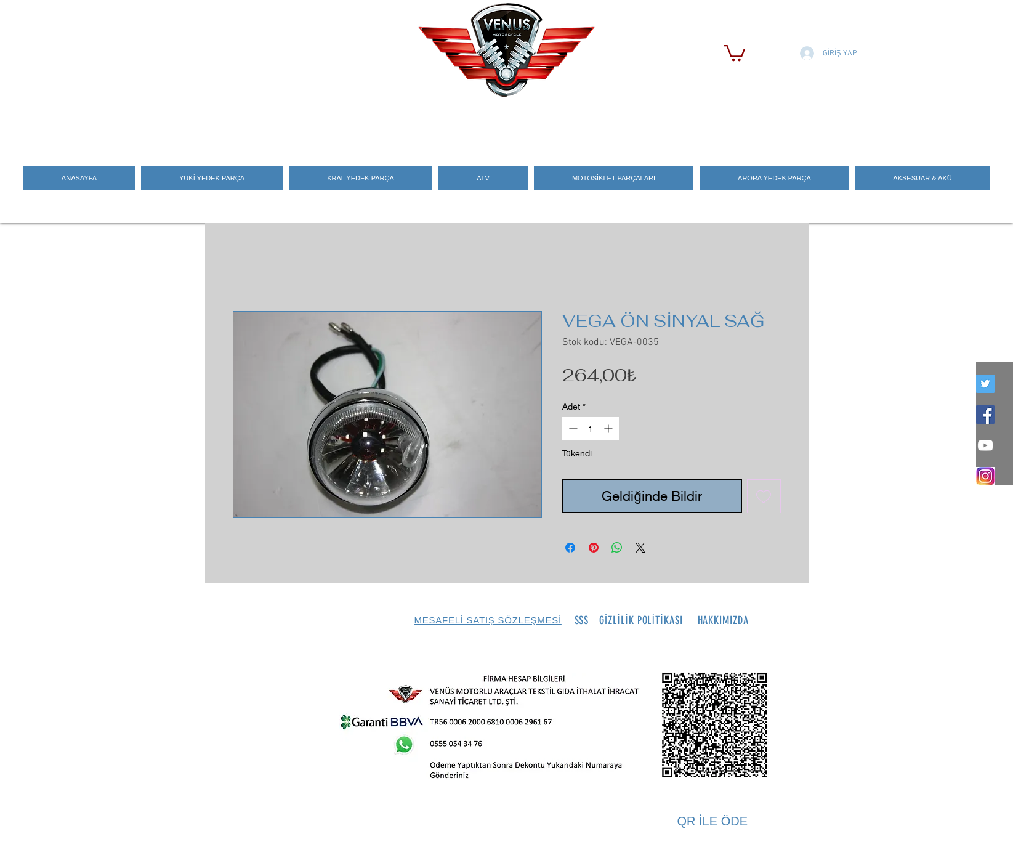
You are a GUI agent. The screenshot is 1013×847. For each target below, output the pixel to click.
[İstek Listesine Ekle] (764, 496)
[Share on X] (640, 547)
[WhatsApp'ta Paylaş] (617, 547)
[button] (734, 52)
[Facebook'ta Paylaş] (570, 547)
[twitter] (985, 384)
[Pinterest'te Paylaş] (593, 547)
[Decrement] (571, 428)
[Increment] (609, 428)
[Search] (796, 124)
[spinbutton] (590, 428)
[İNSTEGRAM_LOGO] (985, 476)
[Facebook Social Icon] (985, 414)
